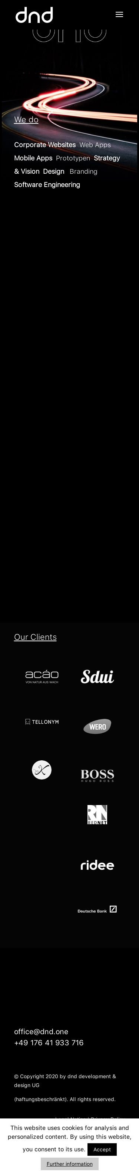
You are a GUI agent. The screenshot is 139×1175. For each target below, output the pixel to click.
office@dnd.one (41, 1031)
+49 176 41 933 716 (49, 1042)
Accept (102, 1149)
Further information (70, 1164)
